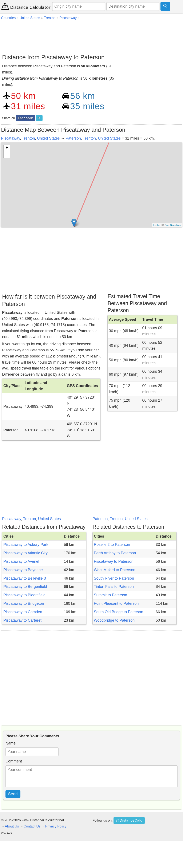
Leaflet (156, 225)
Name (10, 743)
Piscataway (10, 138)
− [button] (6, 154)
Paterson (73, 138)
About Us (12, 826)
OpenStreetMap (172, 225)
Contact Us (32, 826)
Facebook (25, 118)
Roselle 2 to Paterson (112, 544)
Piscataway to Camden (22, 612)
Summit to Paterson (110, 595)
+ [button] (6, 148)
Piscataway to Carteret (22, 620)
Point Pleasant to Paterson (116, 603)
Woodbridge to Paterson (114, 620)
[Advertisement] (91, 36)
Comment (13, 761)
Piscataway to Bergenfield (25, 586)
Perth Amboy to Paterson (115, 553)
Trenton (28, 138)
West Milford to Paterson (114, 570)
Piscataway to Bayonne (23, 570)
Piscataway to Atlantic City (25, 553)
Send (13, 794)
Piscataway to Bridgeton (23, 603)
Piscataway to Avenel (21, 561)
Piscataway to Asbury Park (25, 544)
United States (48, 138)
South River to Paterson (114, 578)
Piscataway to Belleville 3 (24, 578)
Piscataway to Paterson (114, 561)
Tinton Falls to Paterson (114, 586)
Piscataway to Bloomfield (24, 595)
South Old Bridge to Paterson (118, 612)
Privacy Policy (56, 826)
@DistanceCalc (129, 820)
